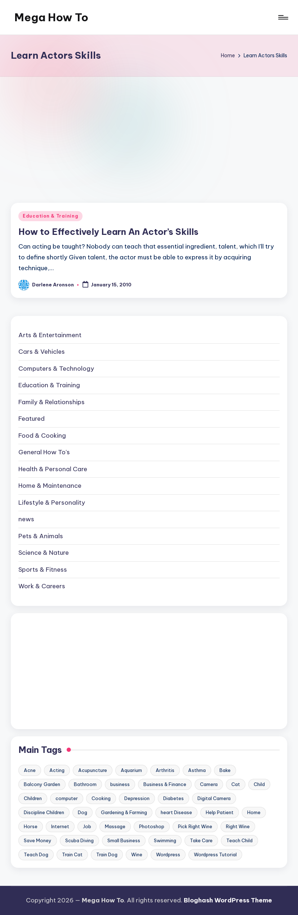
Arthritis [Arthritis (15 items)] (165, 770)
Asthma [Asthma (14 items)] (197, 770)
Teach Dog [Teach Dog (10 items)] (36, 854)
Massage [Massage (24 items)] (115, 826)
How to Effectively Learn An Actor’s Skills (108, 231)
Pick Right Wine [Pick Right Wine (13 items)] (195, 826)
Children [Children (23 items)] (33, 798)
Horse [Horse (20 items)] (30, 826)
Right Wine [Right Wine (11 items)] (238, 826)
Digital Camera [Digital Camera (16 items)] (214, 798)
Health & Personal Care (52, 469)
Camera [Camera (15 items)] (209, 784)
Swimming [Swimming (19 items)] (165, 840)
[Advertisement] (149, 130)
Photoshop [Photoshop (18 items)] (151, 826)
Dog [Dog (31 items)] (82, 812)
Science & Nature (43, 553)
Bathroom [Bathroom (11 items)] (85, 784)
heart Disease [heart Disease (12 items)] (176, 812)
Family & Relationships (51, 402)
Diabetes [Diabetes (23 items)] (173, 798)
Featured (31, 419)
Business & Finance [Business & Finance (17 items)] (164, 784)
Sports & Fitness (42, 569)
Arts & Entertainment (49, 335)
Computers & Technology (56, 368)
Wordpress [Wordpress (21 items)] (168, 854)
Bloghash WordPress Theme (228, 900)
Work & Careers (41, 586)
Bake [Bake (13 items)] (225, 770)
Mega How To (51, 17)
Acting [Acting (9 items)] (57, 770)
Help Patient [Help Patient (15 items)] (219, 812)
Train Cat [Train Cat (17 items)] (72, 854)
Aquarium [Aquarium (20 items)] (131, 770)
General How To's (44, 452)
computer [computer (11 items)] (66, 798)
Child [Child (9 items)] (259, 784)
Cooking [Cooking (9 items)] (101, 798)
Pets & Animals (40, 536)
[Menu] (282, 17)
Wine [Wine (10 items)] (136, 854)
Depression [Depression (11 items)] (137, 798)
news (26, 519)
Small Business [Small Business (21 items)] (123, 840)
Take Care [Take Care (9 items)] (201, 840)
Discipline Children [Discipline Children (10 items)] (44, 812)
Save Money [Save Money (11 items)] (38, 840)
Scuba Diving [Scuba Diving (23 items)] (79, 840)
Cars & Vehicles (41, 352)
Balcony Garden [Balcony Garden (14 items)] (42, 784)
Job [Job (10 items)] (87, 826)
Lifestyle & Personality (51, 502)
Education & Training (50, 216)
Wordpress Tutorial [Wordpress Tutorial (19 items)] (215, 854)
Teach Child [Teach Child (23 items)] (239, 840)
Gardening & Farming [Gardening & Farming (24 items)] (124, 812)
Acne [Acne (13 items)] (30, 770)
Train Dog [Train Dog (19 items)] (106, 854)
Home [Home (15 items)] (254, 812)
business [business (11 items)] (120, 784)
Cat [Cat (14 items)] (235, 784)
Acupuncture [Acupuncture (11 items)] (92, 770)
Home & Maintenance (49, 486)
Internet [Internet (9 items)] (60, 826)
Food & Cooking (42, 435)
